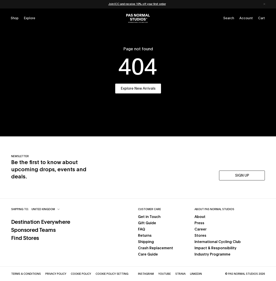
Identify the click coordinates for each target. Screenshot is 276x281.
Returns (145, 235)
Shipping (146, 242)
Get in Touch (149, 217)
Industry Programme (212, 254)
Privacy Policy (55, 274)
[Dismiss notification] (264, 4)
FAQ (141, 229)
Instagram (146, 274)
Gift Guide (147, 223)
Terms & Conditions (26, 274)
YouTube (164, 274)
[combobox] (46, 209)
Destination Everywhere (40, 222)
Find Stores (25, 238)
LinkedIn (196, 274)
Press (199, 223)
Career (200, 229)
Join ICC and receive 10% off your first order (137, 4)
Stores (200, 235)
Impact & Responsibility (215, 248)
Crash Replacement (155, 248)
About (199, 217)
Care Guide (148, 254)
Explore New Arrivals (138, 88)
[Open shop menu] (15, 18)
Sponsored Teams (33, 230)
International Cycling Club (217, 242)
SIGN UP (242, 175)
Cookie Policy (81, 274)
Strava (180, 274)
